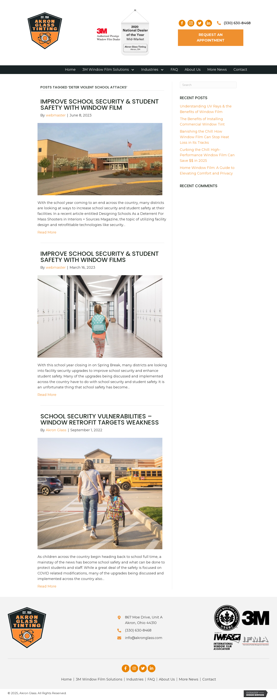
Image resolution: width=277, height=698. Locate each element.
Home (66, 679)
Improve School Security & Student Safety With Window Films (99, 256)
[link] (70, 69)
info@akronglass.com (143, 638)
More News (188, 679)
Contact (209, 679)
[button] (182, 23)
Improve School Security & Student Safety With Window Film (99, 104)
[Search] (208, 85)
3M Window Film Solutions (99, 679)
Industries (135, 679)
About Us (167, 679)
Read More (47, 232)
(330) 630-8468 (237, 23)
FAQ (151, 679)
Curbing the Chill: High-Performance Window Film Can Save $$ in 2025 (207, 155)
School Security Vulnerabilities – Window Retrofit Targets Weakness (99, 419)
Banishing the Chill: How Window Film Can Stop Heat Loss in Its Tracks (204, 137)
